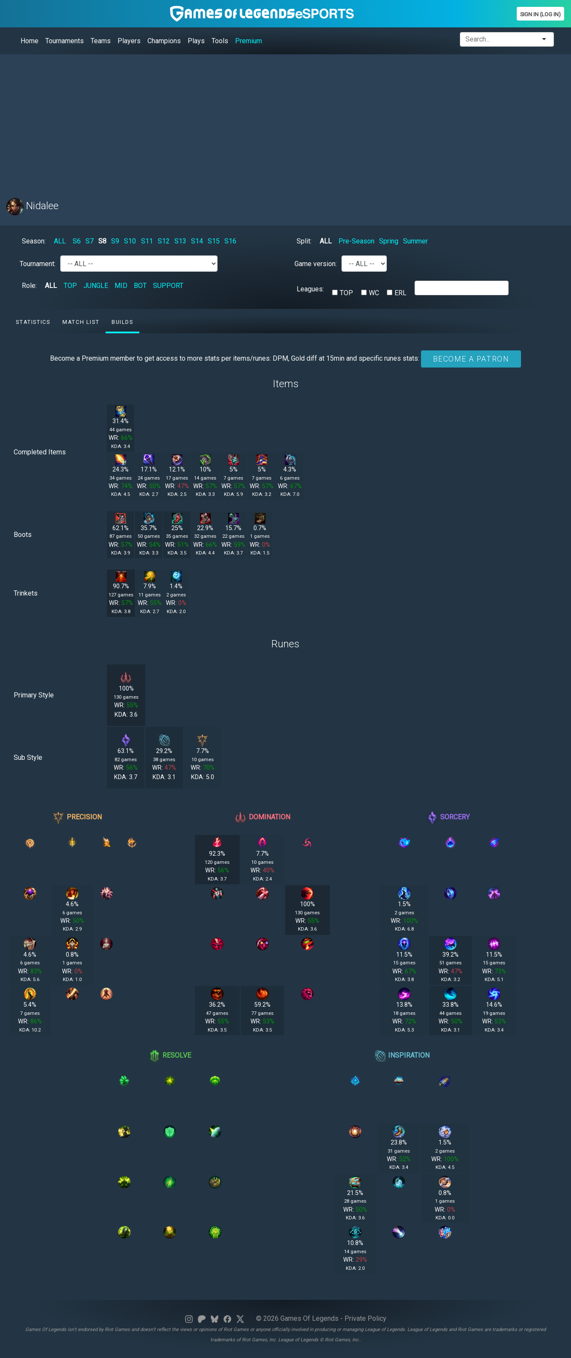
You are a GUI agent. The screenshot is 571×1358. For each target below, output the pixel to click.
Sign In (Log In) (540, 14)
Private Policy (365, 1318)
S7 (89, 241)
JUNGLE (95, 286)
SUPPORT (168, 286)
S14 (197, 241)
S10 (130, 241)
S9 (115, 241)
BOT (140, 286)
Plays (196, 41)
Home (29, 41)
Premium (248, 41)
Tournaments (64, 41)
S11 (147, 241)
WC (374, 293)
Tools (220, 41)
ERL (400, 293)
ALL (60, 241)
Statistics (33, 322)
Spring (388, 241)
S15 (214, 241)
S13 (180, 241)
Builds (122, 322)
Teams (101, 41)
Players (129, 41)
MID (121, 286)
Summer (415, 241)
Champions (164, 41)
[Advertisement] (262, 121)
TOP (70, 286)
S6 (77, 241)
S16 (230, 241)
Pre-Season (356, 241)
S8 (102, 241)
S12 (164, 241)
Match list (80, 322)
